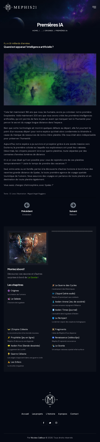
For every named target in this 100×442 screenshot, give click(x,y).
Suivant (73, 210)
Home (35, 31)
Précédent (26, 210)
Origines (49, 31)
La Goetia (33, 277)
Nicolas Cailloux (38, 437)
